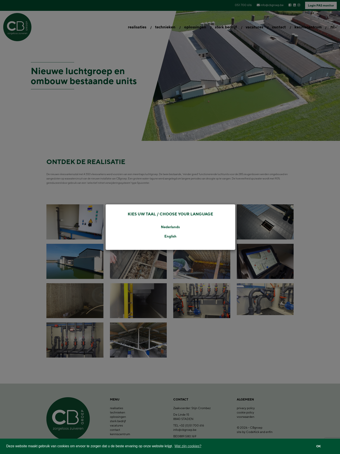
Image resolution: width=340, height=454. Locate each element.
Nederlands (170, 227)
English (170, 236)
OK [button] (318, 446)
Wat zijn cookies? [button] (188, 446)
